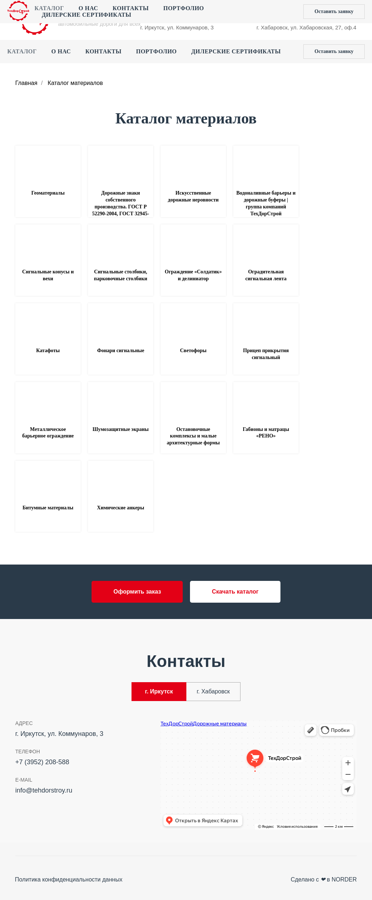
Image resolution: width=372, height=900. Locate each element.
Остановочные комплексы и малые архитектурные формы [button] (193, 436)
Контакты (103, 51)
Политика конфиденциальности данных (68, 879)
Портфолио (156, 51)
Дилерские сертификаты (236, 51)
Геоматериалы (48, 193)
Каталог (22, 51)
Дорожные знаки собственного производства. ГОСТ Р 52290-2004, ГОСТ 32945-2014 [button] (120, 206)
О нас (61, 51)
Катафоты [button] (48, 350)
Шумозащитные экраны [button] (121, 429)
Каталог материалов (75, 83)
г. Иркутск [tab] (159, 691)
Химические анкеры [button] (120, 507)
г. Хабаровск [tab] (213, 691)
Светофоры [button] (193, 350)
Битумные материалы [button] (48, 507)
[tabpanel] (186, 777)
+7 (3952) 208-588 (162, 13)
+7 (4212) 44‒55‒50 (281, 13)
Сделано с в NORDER (324, 879)
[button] (334, 51)
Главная (26, 83)
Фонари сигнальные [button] (120, 350)
